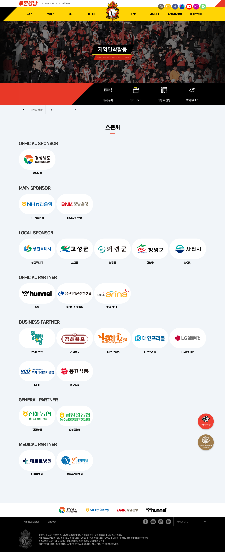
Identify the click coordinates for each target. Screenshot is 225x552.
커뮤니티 (154, 14)
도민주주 (66, 3)
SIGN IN (56, 3)
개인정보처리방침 (31, 521)
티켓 (133, 14)
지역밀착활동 (175, 14)
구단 (29, 14)
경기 (70, 14)
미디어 (91, 14)
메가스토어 (196, 14)
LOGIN (45, 3)
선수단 (49, 14)
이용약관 (51, 521)
